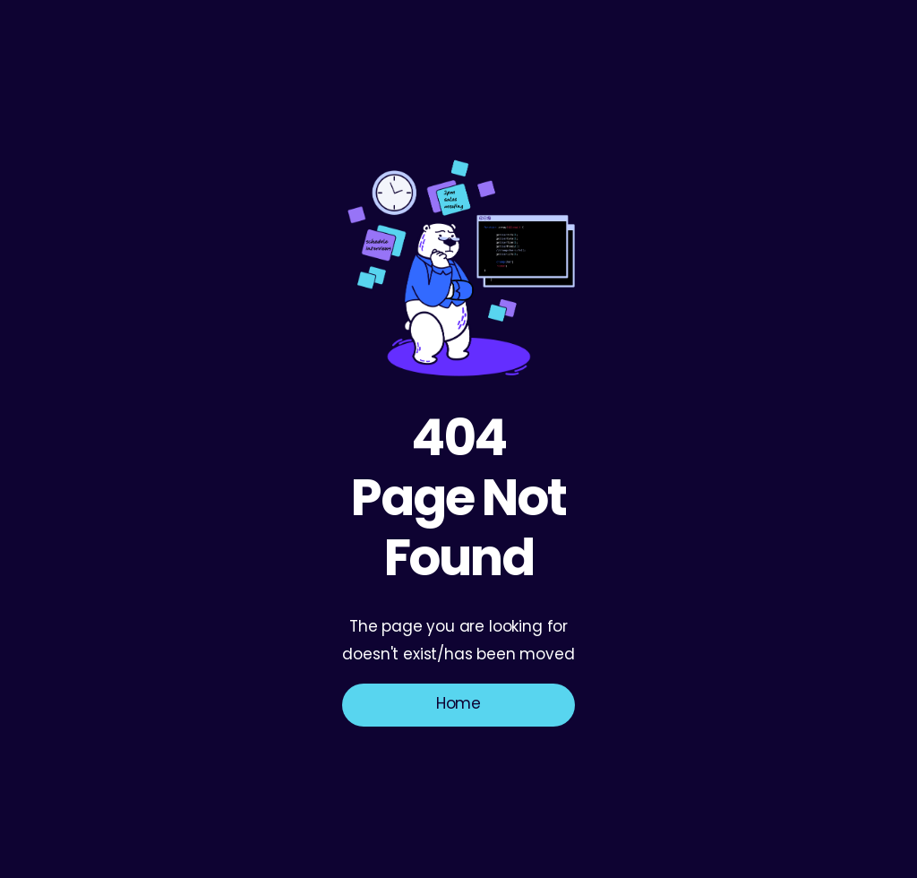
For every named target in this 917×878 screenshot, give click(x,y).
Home (458, 704)
